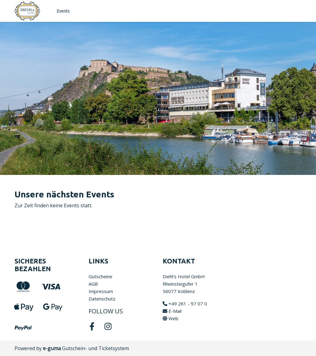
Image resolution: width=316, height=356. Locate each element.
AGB (93, 284)
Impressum (101, 291)
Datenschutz (102, 299)
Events (63, 11)
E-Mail (172, 311)
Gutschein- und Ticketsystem (86, 348)
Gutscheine (100, 276)
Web (170, 318)
